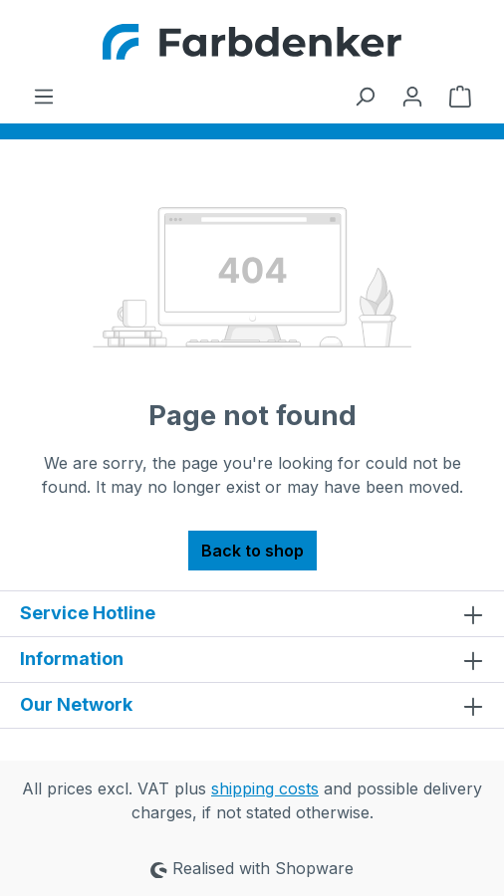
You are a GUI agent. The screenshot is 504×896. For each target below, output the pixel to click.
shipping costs (265, 788)
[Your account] (412, 95)
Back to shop (252, 550)
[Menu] (44, 95)
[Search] (364, 95)
